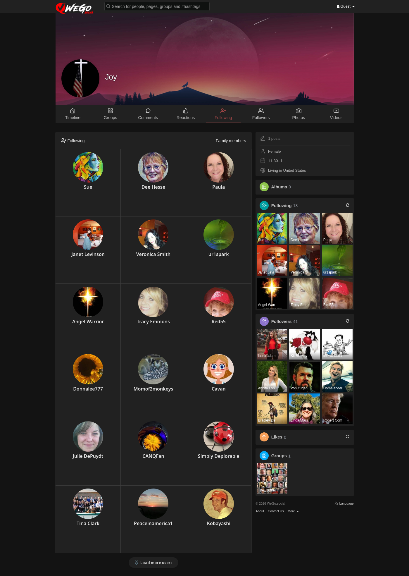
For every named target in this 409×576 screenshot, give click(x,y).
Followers (281, 321)
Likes (276, 437)
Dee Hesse (153, 187)
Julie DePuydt (88, 456)
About (260, 511)
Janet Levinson (88, 254)
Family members (231, 140)
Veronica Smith (153, 254)
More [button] (293, 511)
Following (281, 205)
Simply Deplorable (218, 456)
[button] (157, 6)
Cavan (219, 389)
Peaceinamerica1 (153, 523)
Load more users (156, 562)
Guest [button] (346, 6)
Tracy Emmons (153, 321)
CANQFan (153, 456)
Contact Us (276, 511)
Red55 (219, 321)
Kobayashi (218, 523)
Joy (111, 77)
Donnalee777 (88, 389)
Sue (88, 187)
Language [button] (344, 503)
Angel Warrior (88, 321)
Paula (218, 187)
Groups (279, 455)
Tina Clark (88, 523)
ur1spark (218, 254)
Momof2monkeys (153, 389)
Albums (279, 186)
